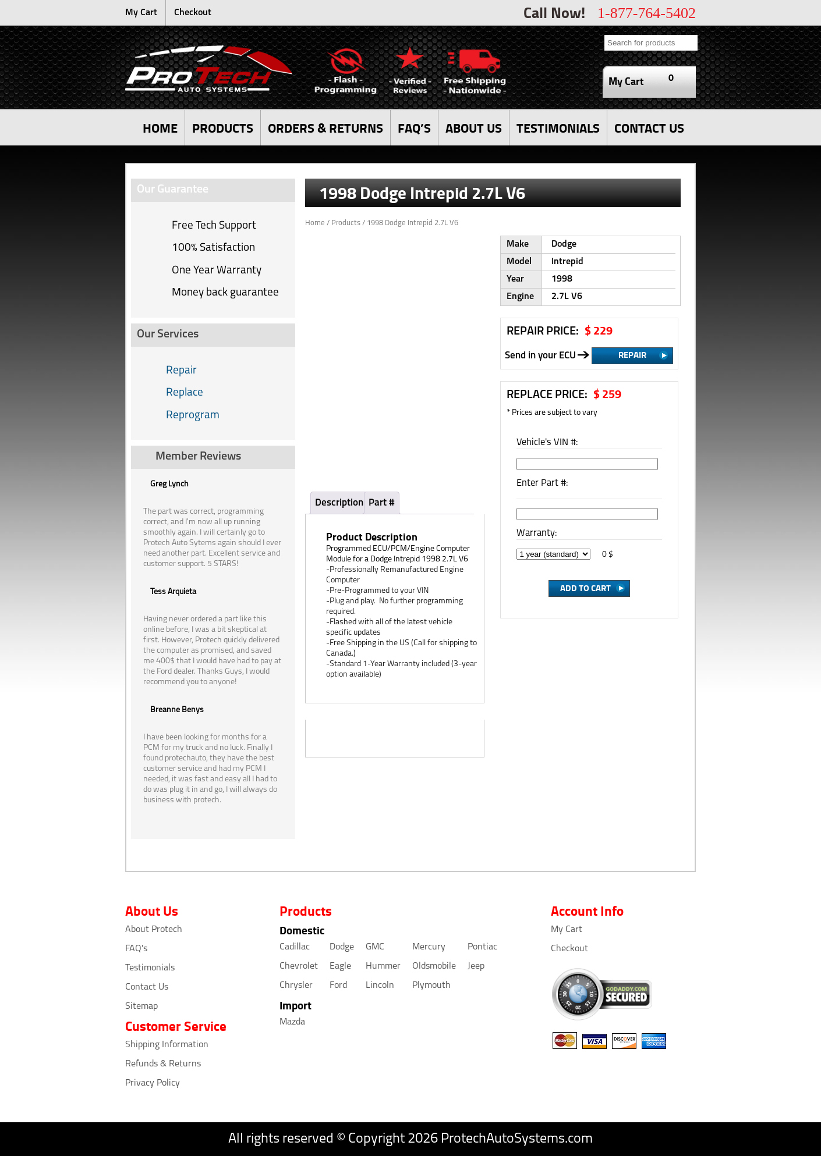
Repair (181, 370)
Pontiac (482, 947)
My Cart (141, 12)
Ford (338, 985)
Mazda (292, 1022)
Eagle (340, 966)
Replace (184, 393)
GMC (375, 947)
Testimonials (150, 968)
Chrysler (296, 985)
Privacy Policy (152, 1083)
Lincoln (380, 985)
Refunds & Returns (163, 1064)
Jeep (476, 966)
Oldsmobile (434, 966)
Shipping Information (166, 1045)
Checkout (192, 12)
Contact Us (146, 987)
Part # (382, 503)
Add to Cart (585, 587)
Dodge (342, 947)
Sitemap (141, 1006)
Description (339, 503)
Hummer (383, 966)
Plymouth (431, 985)
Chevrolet (298, 966)
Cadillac (294, 947)
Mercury (428, 947)
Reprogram (193, 415)
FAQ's (136, 949)
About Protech (153, 929)
